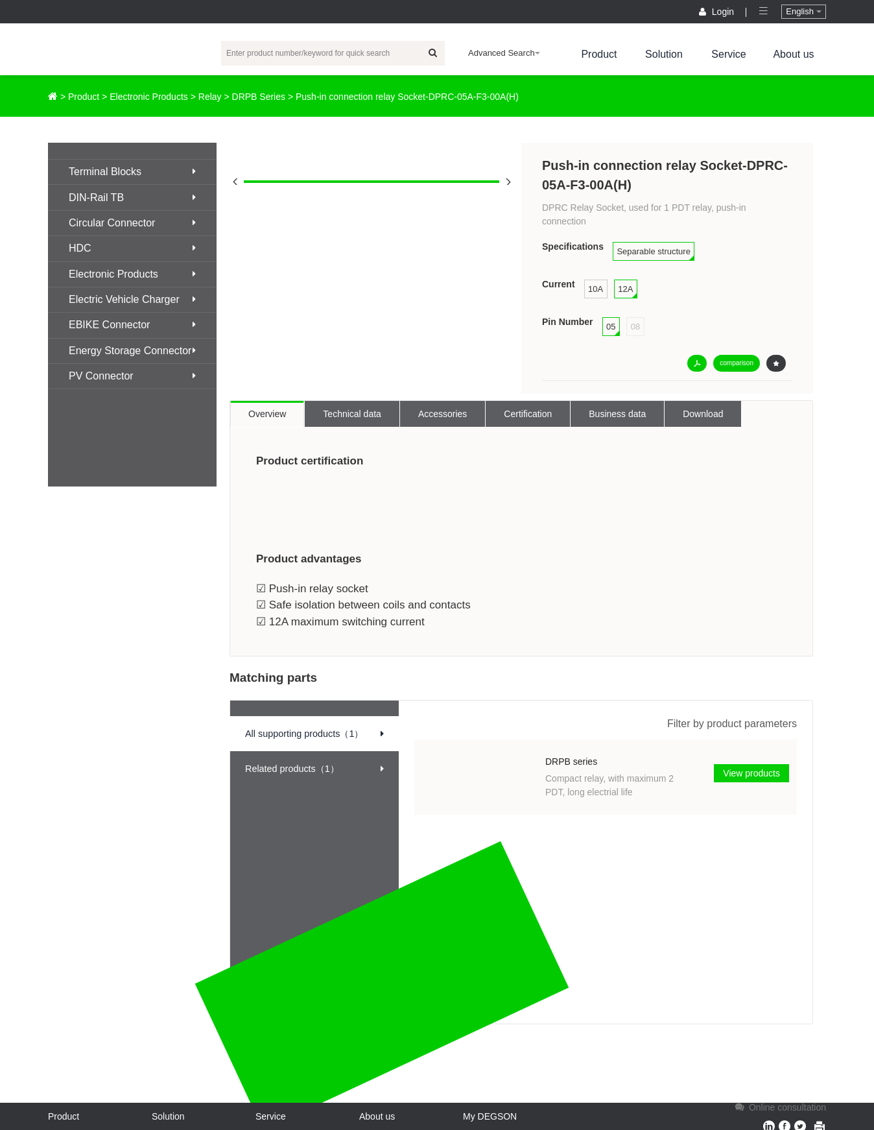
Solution (664, 54)
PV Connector (132, 375)
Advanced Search (504, 53)
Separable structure (653, 251)
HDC (132, 248)
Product (599, 54)
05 (610, 326)
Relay (210, 96)
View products (751, 773)
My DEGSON (490, 1116)
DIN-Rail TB (132, 197)
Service (728, 54)
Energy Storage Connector (132, 350)
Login (718, 11)
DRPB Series (258, 96)
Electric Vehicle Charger (132, 299)
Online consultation (779, 1107)
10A (595, 289)
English (803, 11)
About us (793, 54)
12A (625, 289)
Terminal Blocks (132, 171)
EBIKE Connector (132, 324)
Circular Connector (132, 222)
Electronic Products (149, 96)
